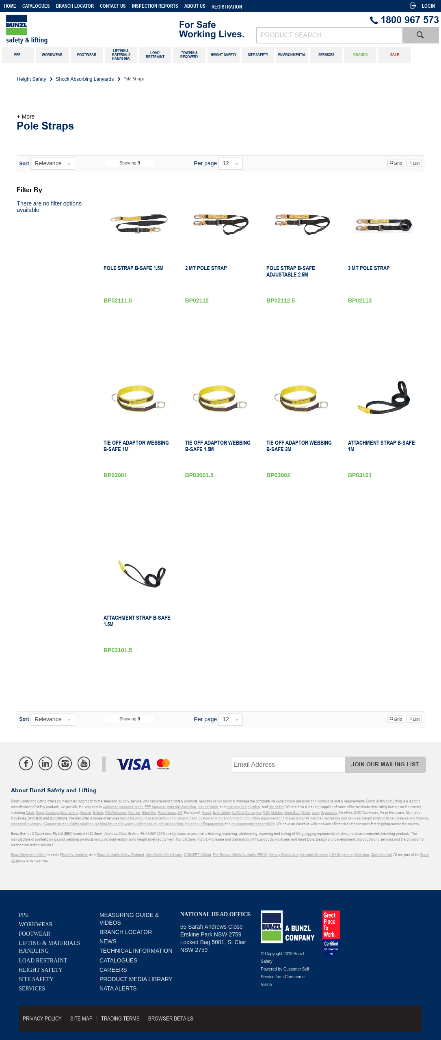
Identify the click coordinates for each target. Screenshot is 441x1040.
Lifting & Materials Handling (49, 947)
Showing (129, 162)
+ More (26, 116)
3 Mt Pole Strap (369, 268)
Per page (205, 163)
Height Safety (41, 970)
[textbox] (329, 35)
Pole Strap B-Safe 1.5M (134, 268)
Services (32, 989)
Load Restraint (43, 961)
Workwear (36, 924)
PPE (23, 915)
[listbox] (52, 164)
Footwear (34, 934)
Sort (24, 163)
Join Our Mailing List (385, 764)
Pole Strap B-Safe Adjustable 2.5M (290, 271)
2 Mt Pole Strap (206, 268)
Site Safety (36, 979)
